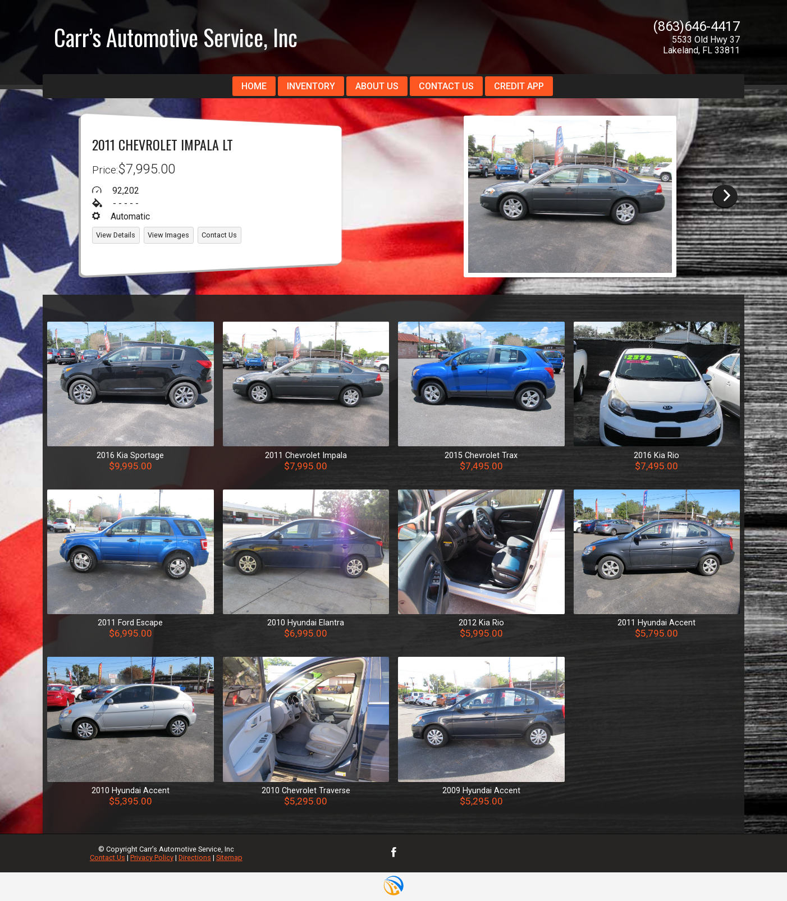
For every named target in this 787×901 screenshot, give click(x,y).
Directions (195, 857)
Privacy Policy (151, 857)
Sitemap (229, 857)
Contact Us (107, 857)
